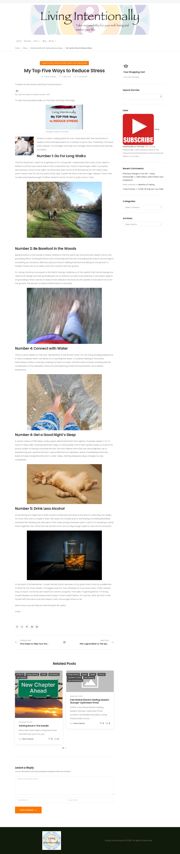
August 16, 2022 (47, 63)
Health (64, 63)
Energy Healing (32, 674)
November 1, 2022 (76, 696)
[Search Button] (160, 96)
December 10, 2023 (25, 722)
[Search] (140, 96)
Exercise (58, 63)
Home (18, 41)
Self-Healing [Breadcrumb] (46, 48)
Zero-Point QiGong (75, 680)
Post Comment (27, 810)
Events (84, 674)
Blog (44, 41)
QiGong (101, 674)
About (51, 41)
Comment (82, 76)
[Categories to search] (143, 207)
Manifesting (54, 674)
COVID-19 (19, 674)
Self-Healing (77, 63)
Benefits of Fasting (146, 184)
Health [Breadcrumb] (39, 48)
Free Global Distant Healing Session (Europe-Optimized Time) (89, 701)
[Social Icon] (17, 627)
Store (36, 41)
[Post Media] (38, 694)
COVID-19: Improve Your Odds (151, 189)
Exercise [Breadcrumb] (55, 48)
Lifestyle (70, 63)
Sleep (85, 63)
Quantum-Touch (74, 677)
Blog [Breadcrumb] (25, 48)
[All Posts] (64, 642)
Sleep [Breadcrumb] (60, 48)
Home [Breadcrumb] (17, 48)
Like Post (66, 76)
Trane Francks (129, 189)
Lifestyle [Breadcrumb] (33, 48)
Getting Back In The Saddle (33, 725)
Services (27, 41)
